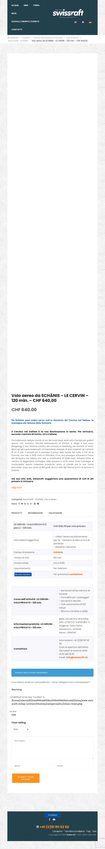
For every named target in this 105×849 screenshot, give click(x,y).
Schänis (58, 551)
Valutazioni (55, 513)
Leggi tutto (16, 487)
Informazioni (35, 513)
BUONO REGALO (23, 573)
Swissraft (71, 833)
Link (94, 830)
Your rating (18, 721)
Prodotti (16, 513)
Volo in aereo (50, 499)
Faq (88, 830)
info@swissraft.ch (77, 656)
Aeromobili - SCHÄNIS (33, 499)
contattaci (75, 573)
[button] (52, 814)
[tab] (16, 513)
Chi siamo (57, 830)
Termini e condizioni (74, 830)
